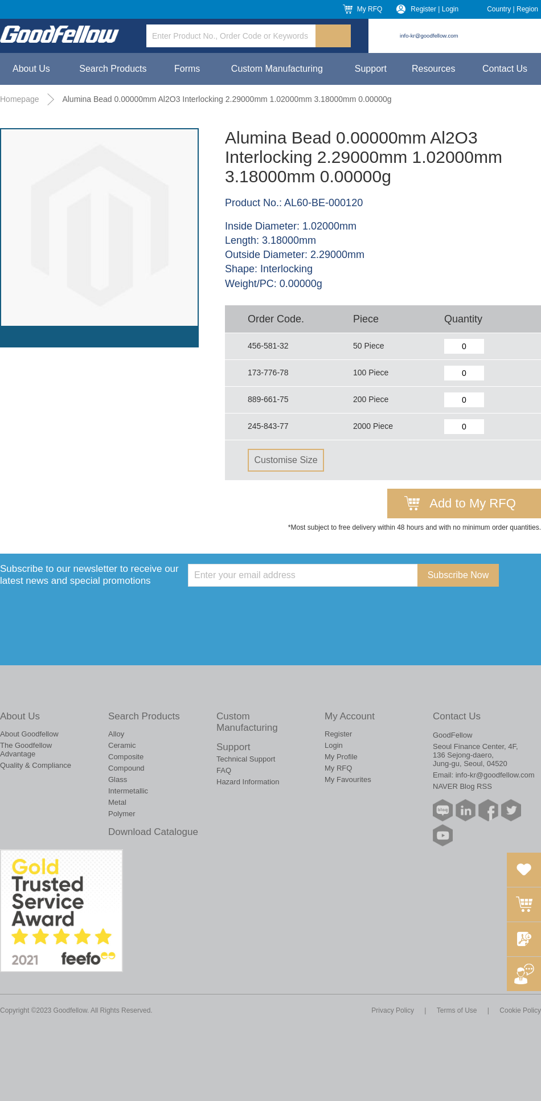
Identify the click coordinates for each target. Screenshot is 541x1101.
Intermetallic (128, 791)
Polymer (122, 813)
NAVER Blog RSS (462, 786)
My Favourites (348, 779)
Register (338, 734)
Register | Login (434, 9)
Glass (117, 779)
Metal (117, 802)
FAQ (223, 770)
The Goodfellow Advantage (26, 749)
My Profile (341, 756)
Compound (126, 768)
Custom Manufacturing (277, 68)
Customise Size (285, 460)
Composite (126, 756)
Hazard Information (248, 781)
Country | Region (512, 9)
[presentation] (274, 609)
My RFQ (370, 9)
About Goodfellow (29, 734)
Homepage (19, 99)
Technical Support (245, 759)
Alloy (116, 734)
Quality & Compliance (35, 765)
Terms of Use (457, 1010)
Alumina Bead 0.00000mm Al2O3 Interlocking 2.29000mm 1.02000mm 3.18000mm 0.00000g (226, 99)
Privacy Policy (392, 1010)
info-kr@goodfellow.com (429, 35)
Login (334, 745)
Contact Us (504, 68)
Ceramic (122, 745)
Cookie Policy (520, 1010)
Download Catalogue (153, 831)
